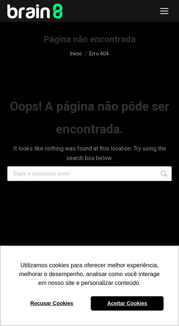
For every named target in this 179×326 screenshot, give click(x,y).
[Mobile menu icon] (164, 11)
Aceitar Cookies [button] (127, 303)
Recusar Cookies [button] (52, 303)
